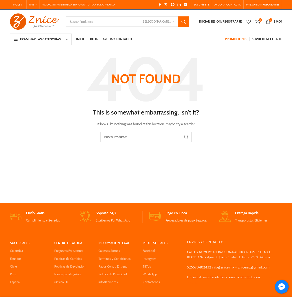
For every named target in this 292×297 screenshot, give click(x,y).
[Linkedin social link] (179, 4)
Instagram (149, 259)
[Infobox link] (41, 217)
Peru (13, 274)
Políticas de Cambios (68, 259)
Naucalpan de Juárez (67, 274)
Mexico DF (61, 282)
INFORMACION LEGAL (114, 243)
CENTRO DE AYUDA (68, 243)
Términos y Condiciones (114, 259)
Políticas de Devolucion (70, 266)
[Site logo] (34, 21)
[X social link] (166, 4)
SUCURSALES (19, 243)
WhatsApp (150, 274)
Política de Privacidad (113, 274)
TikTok (147, 266)
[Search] (127, 21)
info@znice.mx (108, 282)
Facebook (149, 251)
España (15, 282)
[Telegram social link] (185, 4)
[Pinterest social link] (172, 4)
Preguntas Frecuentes (68, 251)
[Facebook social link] (159, 4)
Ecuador (15, 259)
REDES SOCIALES (155, 243)
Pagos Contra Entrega (113, 266)
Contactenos (151, 282)
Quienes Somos (109, 251)
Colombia (16, 251)
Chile (13, 266)
